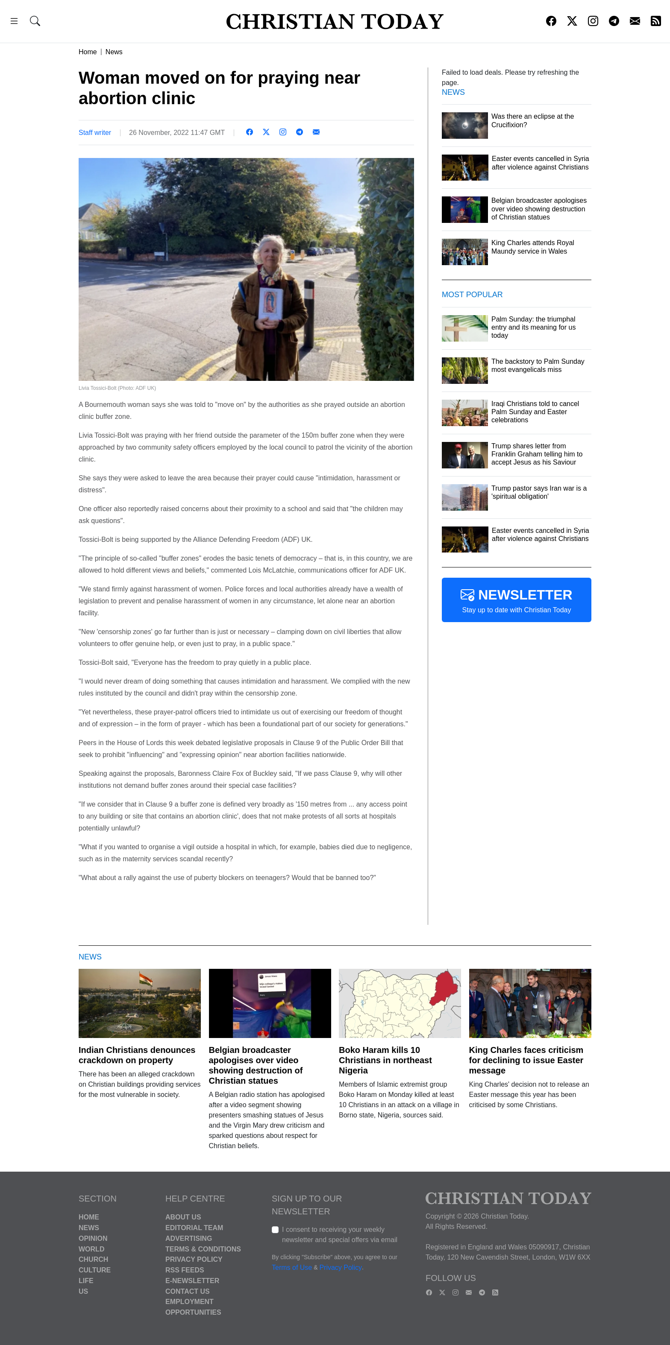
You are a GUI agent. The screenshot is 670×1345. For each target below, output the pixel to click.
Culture (95, 1270)
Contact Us (187, 1291)
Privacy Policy (194, 1259)
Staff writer (95, 132)
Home (88, 52)
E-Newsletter (192, 1280)
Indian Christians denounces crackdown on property (137, 1055)
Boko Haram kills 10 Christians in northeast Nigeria (385, 1060)
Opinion (93, 1238)
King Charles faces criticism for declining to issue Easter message (526, 1060)
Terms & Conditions (203, 1248)
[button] (14, 22)
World (91, 1248)
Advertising (188, 1238)
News (114, 52)
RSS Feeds (184, 1270)
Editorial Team (194, 1227)
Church (93, 1259)
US (83, 1291)
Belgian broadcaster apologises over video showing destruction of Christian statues (256, 1065)
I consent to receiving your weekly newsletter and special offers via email (339, 1234)
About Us (183, 1217)
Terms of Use (292, 1268)
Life (86, 1280)
